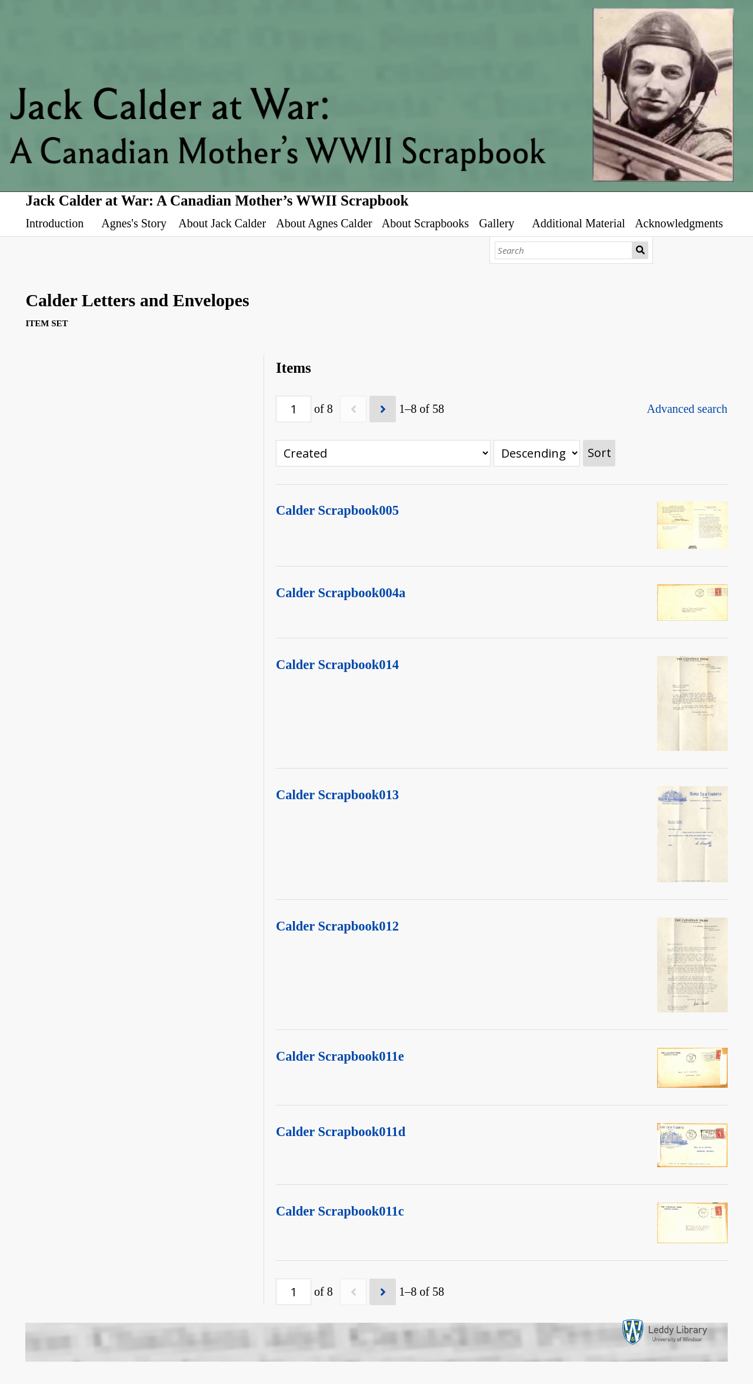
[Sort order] (537, 453)
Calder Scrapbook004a (340, 592)
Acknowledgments (679, 223)
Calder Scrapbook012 (337, 926)
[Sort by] (383, 453)
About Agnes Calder (324, 223)
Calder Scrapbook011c (340, 1211)
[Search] (563, 250)
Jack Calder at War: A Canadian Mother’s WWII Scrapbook (216, 200)
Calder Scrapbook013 (337, 794)
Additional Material (578, 223)
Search (640, 250)
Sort (599, 453)
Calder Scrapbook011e (340, 1056)
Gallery (496, 223)
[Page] (293, 409)
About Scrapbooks (425, 223)
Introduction (54, 223)
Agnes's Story (133, 223)
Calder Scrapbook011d (340, 1131)
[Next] (382, 409)
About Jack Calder (222, 223)
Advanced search (687, 408)
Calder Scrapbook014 (337, 664)
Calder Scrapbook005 (337, 510)
